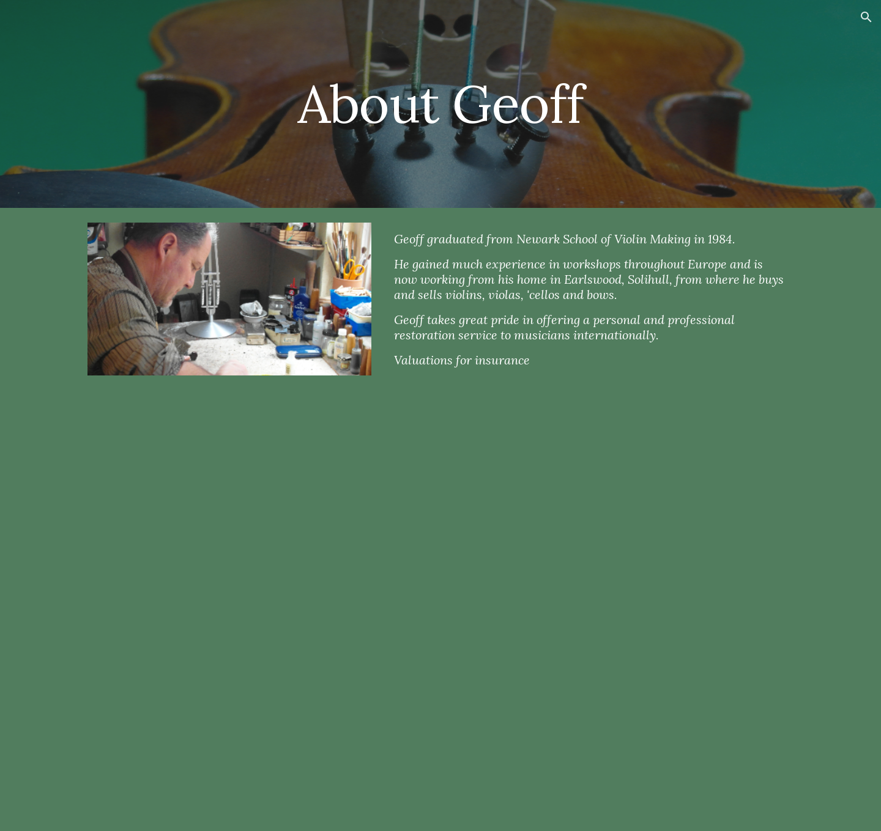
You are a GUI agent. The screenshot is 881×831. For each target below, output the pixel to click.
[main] (440, 104)
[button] (866, 17)
